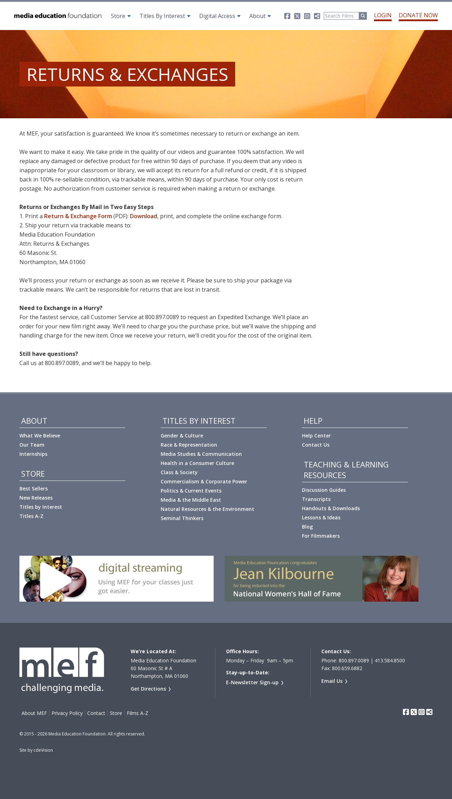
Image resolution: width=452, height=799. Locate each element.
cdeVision (43, 750)
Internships (33, 454)
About (257, 16)
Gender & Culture (182, 435)
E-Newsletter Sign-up (252, 682)
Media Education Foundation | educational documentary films (57, 16)
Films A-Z (137, 713)
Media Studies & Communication (201, 454)
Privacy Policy (67, 713)
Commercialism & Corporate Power (204, 481)
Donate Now (418, 15)
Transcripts (316, 499)
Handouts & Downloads (331, 508)
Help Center (316, 435)
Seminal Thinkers (182, 518)
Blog (307, 526)
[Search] (341, 16)
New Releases (36, 497)
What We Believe (39, 435)
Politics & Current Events (191, 490)
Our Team (31, 444)
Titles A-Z (31, 516)
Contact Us (315, 444)
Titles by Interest (40, 506)
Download (143, 216)
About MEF (34, 713)
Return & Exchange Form (78, 216)
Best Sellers (33, 488)
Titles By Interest (162, 16)
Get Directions (148, 688)
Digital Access (217, 16)
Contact (96, 713)
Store (118, 16)
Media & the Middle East (191, 499)
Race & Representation (189, 444)
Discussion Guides (324, 490)
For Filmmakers (321, 535)
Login (383, 15)
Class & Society (179, 472)
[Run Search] (363, 16)
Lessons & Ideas (321, 517)
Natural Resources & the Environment (207, 509)
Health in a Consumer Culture (197, 463)
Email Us (332, 681)
